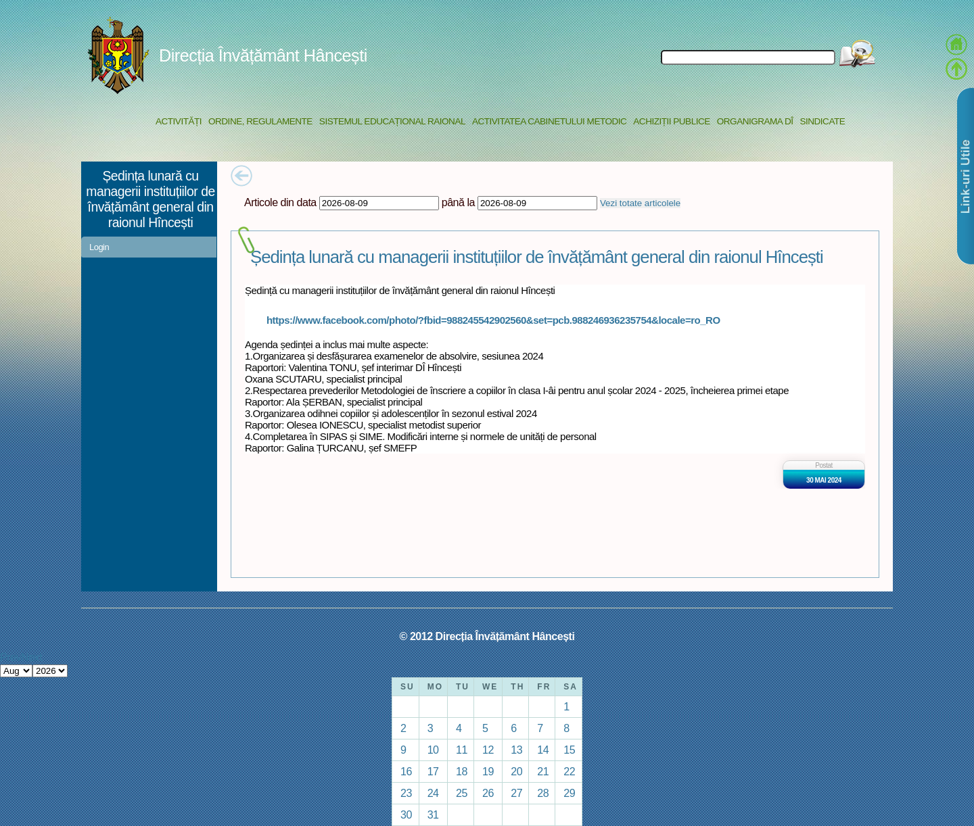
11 (461, 750)
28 (543, 793)
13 (516, 750)
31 (433, 814)
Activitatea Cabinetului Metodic (549, 121)
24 (433, 793)
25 (461, 793)
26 (488, 793)
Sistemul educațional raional (392, 121)
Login (99, 247)
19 (488, 771)
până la (458, 202)
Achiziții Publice (671, 121)
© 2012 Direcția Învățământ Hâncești (487, 636)
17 (433, 771)
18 (461, 771)
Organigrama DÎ (755, 121)
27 (516, 793)
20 (516, 771)
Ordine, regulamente (260, 121)
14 (543, 750)
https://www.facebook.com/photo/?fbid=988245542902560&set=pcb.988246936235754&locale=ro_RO (493, 320)
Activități (179, 121)
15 (569, 750)
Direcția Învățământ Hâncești (263, 55)
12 (488, 750)
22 (569, 771)
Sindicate (822, 121)
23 (406, 793)
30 (406, 814)
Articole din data (280, 202)
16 (406, 771)
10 (433, 750)
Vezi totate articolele (640, 203)
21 (543, 771)
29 (569, 793)
